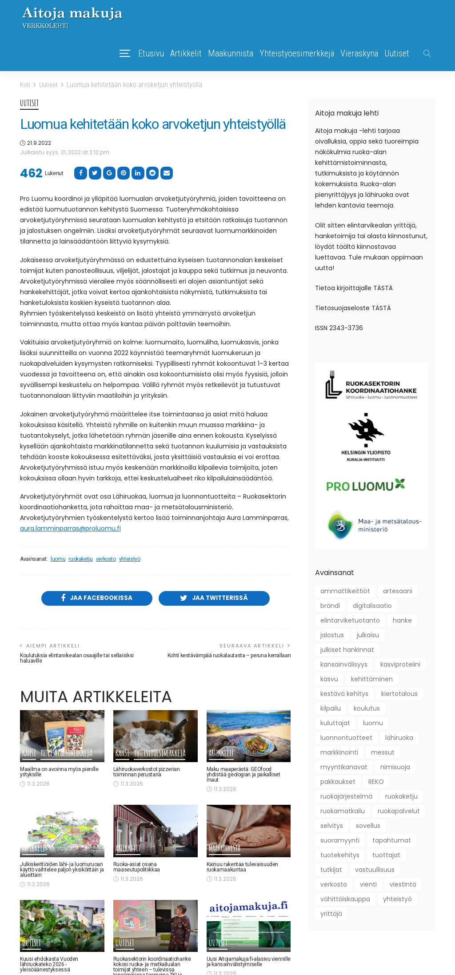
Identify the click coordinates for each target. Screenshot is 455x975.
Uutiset (396, 53)
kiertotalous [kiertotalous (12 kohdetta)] (399, 693)
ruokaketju (80, 559)
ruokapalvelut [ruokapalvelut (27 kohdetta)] (399, 810)
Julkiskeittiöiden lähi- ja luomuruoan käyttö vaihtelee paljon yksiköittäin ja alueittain (62, 870)
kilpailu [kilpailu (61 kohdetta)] (330, 707)
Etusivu (151, 53)
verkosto (106, 559)
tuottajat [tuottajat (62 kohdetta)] (386, 854)
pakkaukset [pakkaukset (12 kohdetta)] (337, 781)
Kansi (29, 754)
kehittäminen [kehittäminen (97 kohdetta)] (372, 678)
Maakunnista (230, 53)
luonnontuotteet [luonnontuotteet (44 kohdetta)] (346, 737)
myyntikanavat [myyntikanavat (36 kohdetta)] (343, 766)
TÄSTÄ (383, 287)
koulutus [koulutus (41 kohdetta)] (367, 707)
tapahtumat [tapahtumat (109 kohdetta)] (391, 839)
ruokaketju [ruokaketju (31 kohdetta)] (401, 795)
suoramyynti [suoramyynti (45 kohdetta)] (339, 839)
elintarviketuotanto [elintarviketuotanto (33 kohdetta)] (350, 619)
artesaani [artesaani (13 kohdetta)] (397, 590)
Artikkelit (186, 53)
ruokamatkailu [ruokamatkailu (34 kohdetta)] (342, 810)
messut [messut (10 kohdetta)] (383, 751)
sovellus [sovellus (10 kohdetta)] (368, 825)
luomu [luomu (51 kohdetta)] (373, 722)
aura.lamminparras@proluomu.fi (70, 528)
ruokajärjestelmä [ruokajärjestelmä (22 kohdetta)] (346, 795)
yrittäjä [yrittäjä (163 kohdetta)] (331, 913)
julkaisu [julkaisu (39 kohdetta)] (368, 634)
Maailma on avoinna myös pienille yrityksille (59, 773)
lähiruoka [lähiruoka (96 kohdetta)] (399, 737)
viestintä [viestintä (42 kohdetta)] (403, 883)
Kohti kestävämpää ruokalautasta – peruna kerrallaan (229, 656)
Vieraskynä (359, 53)
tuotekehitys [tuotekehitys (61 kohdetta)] (339, 854)
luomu (58, 559)
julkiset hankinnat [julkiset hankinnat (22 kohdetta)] (347, 649)
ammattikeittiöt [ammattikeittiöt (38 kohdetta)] (345, 590)
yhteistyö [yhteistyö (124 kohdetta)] (397, 898)
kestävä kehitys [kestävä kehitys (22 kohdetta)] (344, 693)
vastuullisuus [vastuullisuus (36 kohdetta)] (375, 869)
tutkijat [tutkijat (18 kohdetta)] (331, 869)
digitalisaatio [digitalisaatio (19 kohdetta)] (372, 605)
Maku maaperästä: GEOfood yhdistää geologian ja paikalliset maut (243, 775)
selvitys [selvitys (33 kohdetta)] (331, 825)
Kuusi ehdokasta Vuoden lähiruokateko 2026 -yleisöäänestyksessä (49, 965)
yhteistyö (129, 559)
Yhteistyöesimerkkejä (296, 53)
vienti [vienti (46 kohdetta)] (368, 883)
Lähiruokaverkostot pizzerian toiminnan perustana (146, 773)
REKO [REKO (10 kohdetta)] (376, 781)
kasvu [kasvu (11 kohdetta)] (329, 678)
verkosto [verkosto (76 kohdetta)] (333, 883)
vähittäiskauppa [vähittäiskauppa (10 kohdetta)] (345, 898)
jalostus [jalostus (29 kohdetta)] (332, 634)
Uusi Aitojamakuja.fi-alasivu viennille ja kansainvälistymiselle (249, 962)
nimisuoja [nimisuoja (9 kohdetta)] (395, 766)
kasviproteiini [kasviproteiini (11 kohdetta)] (400, 663)
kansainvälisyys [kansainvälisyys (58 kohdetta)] (343, 663)
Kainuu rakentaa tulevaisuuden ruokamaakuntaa (243, 867)
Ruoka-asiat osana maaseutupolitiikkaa (136, 867)
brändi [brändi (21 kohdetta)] (330, 605)
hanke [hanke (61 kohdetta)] (402, 619)
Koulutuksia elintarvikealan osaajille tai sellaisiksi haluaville (77, 659)
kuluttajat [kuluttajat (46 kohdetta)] (335, 722)
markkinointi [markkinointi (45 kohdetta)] (339, 751)
